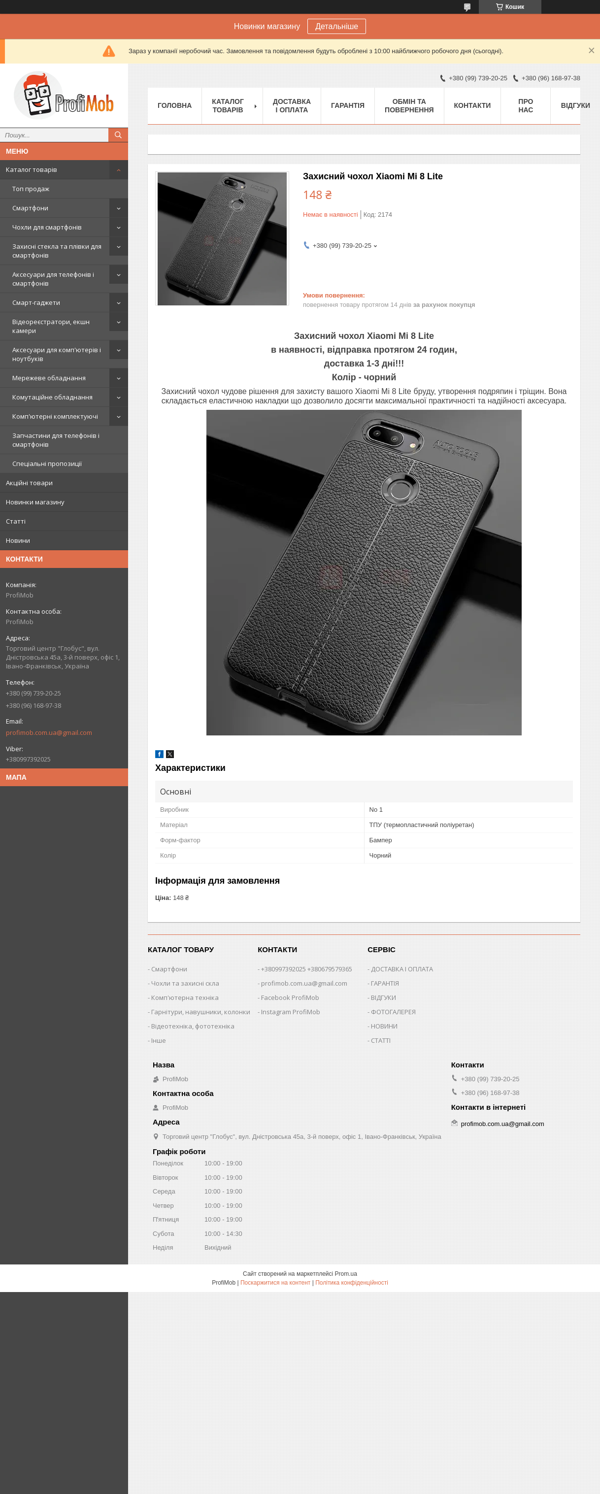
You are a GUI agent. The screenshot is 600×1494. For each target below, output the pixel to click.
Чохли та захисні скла (185, 983)
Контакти (472, 105)
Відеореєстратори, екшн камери (51, 326)
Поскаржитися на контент (275, 1282)
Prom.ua (346, 1273)
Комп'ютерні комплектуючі (55, 416)
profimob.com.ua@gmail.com (49, 732)
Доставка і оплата (292, 106)
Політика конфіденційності (351, 1282)
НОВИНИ (384, 1026)
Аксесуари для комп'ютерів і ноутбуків (56, 354)
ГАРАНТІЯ (385, 983)
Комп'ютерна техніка (185, 997)
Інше (158, 1040)
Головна (175, 105)
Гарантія (348, 105)
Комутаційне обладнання (52, 397)
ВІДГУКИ (383, 997)
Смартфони (30, 207)
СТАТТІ (381, 1040)
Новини (18, 540)
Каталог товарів (31, 169)
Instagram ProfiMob (290, 1011)
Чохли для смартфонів (47, 227)
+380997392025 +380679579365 (306, 968)
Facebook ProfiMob (290, 997)
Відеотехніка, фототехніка (192, 1026)
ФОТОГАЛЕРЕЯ (393, 1011)
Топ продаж (30, 188)
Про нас (525, 106)
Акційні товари (29, 482)
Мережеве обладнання (49, 377)
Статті (16, 521)
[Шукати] (118, 135)
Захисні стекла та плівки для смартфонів (56, 251)
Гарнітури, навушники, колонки (200, 1011)
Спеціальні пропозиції (47, 463)
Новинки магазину (35, 502)
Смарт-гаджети (36, 302)
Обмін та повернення (409, 106)
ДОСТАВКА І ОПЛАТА (402, 968)
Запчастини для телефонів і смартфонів (56, 440)
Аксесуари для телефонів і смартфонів (53, 279)
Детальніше (336, 26)
